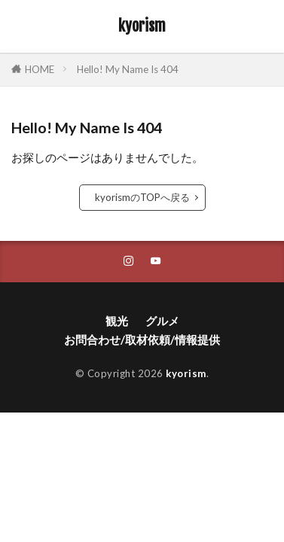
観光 (116, 320)
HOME (39, 69)
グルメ (162, 320)
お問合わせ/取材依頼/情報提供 (142, 339)
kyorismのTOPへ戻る (142, 197)
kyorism (142, 26)
